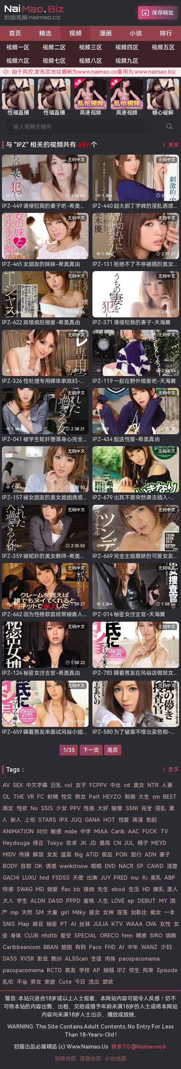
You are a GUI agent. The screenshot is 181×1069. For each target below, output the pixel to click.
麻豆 (37, 924)
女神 (108, 912)
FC (40, 797)
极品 (107, 854)
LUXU (29, 878)
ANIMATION (18, 831)
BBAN (50, 947)
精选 (45, 33)
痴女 (155, 912)
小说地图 (115, 1059)
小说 (136, 33)
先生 (102, 889)
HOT (109, 820)
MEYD (158, 843)
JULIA (100, 924)
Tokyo (55, 843)
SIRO (156, 935)
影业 (42, 959)
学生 (22, 901)
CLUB (31, 935)
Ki (144, 878)
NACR (126, 866)
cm (156, 797)
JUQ (76, 820)
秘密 (51, 924)
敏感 (56, 831)
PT (64, 924)
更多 (173, 145)
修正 (38, 843)
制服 (130, 797)
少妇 (166, 947)
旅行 (136, 854)
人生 (102, 901)
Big (79, 854)
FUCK (149, 831)
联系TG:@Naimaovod (138, 1047)
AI (121, 947)
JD (93, 843)
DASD (55, 901)
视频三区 (90, 47)
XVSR (27, 959)
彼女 (94, 912)
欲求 (71, 843)
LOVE (118, 901)
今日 (80, 982)
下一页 (91, 750)
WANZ (149, 947)
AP (96, 970)
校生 (134, 970)
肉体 (110, 959)
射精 (52, 797)
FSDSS (61, 878)
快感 (8, 889)
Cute (65, 982)
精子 (142, 843)
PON (121, 854)
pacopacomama (139, 959)
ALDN (38, 901)
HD (146, 889)
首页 (15, 33)
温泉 (66, 854)
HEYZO (112, 797)
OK (38, 866)
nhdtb (49, 935)
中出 (115, 785)
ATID (92, 854)
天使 (78, 878)
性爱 (123, 820)
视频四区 (126, 47)
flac (65, 889)
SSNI (132, 808)
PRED (121, 878)
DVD (110, 866)
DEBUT (147, 901)
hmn (127, 935)
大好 (102, 808)
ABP (169, 878)
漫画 (105, 33)
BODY (10, 866)
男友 (70, 970)
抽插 (108, 970)
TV (164, 831)
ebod (118, 889)
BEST (170, 797)
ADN (150, 854)
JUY (106, 878)
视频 (75, 33)
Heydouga (16, 843)
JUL (129, 843)
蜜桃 (89, 901)
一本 (169, 912)
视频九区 (126, 60)
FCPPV (98, 785)
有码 (80, 947)
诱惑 (51, 866)
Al (73, 924)
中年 (132, 947)
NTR (153, 785)
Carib (118, 831)
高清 (137, 820)
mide (71, 831)
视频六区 (17, 60)
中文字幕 (37, 785)
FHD (110, 947)
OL (6, 797)
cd (127, 785)
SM (40, 912)
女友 (52, 854)
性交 (66, 797)
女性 (165, 924)
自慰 (25, 866)
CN (117, 843)
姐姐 (66, 947)
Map (23, 924)
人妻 (167, 785)
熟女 (80, 797)
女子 (80, 785)
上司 (29, 820)
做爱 (52, 889)
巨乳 (56, 785)
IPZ (121, 970)
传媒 (24, 854)
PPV (75, 808)
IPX (63, 820)
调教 (171, 935)
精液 (141, 935)
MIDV (9, 854)
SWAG (24, 889)
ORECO (109, 935)
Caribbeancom (21, 947)
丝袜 (84, 924)
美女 (138, 785)
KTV (117, 924)
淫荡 (122, 912)
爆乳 (158, 889)
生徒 (96, 959)
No (34, 808)
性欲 (22, 808)
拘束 (148, 970)
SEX (18, 785)
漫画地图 (90, 1059)
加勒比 (139, 912)
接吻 (89, 889)
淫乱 (160, 808)
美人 (172, 889)
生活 (133, 889)
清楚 (172, 866)
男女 (36, 982)
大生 (143, 797)
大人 (8, 901)
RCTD (54, 970)
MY (163, 901)
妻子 (164, 854)
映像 (116, 808)
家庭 (49, 982)
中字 (85, 831)
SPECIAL (85, 935)
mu (135, 878)
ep (131, 901)
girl (65, 912)
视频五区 (163, 47)
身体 (15, 935)
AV (6, 785)
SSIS (47, 808)
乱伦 (8, 982)
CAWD (155, 866)
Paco (95, 947)
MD (40, 889)
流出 (94, 982)
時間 (42, 831)
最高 (104, 843)
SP (140, 866)
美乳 (155, 878)
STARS (47, 820)
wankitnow (74, 866)
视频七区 (54, 60)
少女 (61, 808)
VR (30, 797)
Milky (79, 912)
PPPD (73, 901)
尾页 (112, 750)
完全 (146, 808)
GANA (92, 820)
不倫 (22, 982)
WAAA (134, 924)
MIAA (101, 831)
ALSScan (76, 959)
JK (83, 843)
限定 (8, 808)
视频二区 (54, 47)
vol (68, 785)
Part (94, 797)
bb (76, 889)
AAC (133, 831)
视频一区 (17, 47)
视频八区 (90, 60)
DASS (10, 959)
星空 (65, 935)
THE (18, 797)
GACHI (11, 878)
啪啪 (96, 866)
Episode (167, 970)
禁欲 (107, 982)
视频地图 (65, 1059)
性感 (89, 808)
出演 (92, 878)
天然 (27, 912)
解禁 (38, 854)
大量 (52, 912)
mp (14, 912)
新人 (15, 820)
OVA (151, 924)
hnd (44, 878)
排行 (166, 33)
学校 (84, 970)
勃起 (151, 820)
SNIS (9, 924)
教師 (56, 959)
